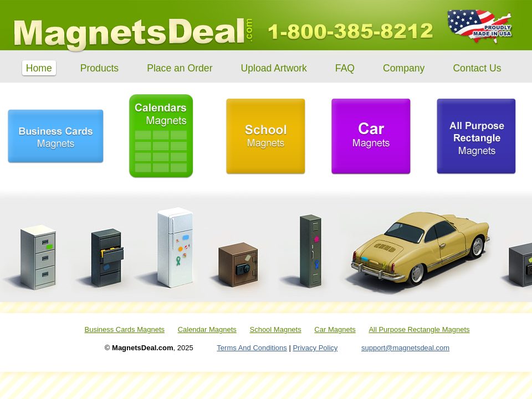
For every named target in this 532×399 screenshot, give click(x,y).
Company (403, 67)
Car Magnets (334, 329)
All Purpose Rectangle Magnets (419, 329)
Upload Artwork (274, 67)
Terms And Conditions (252, 348)
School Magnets (275, 329)
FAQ (345, 67)
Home (39, 67)
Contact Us (477, 67)
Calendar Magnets (207, 329)
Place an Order (179, 67)
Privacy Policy (315, 348)
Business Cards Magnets (124, 329)
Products (99, 67)
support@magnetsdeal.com (405, 348)
